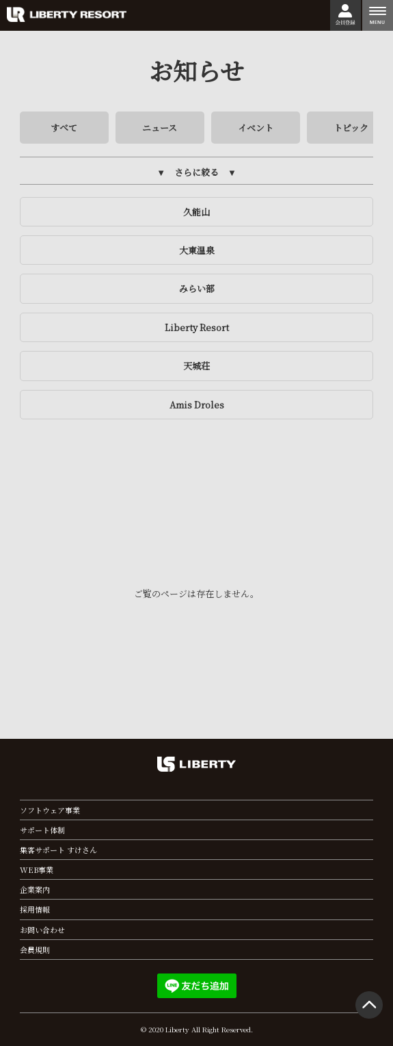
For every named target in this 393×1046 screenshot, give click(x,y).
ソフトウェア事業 (50, 810)
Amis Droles (197, 404)
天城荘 (196, 365)
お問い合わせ (42, 929)
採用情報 (35, 909)
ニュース (159, 127)
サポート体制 (42, 829)
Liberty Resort (197, 327)
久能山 (196, 211)
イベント (255, 127)
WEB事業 (36, 869)
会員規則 (35, 949)
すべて (64, 127)
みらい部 (197, 288)
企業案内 (35, 889)
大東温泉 (197, 250)
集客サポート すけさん (58, 849)
